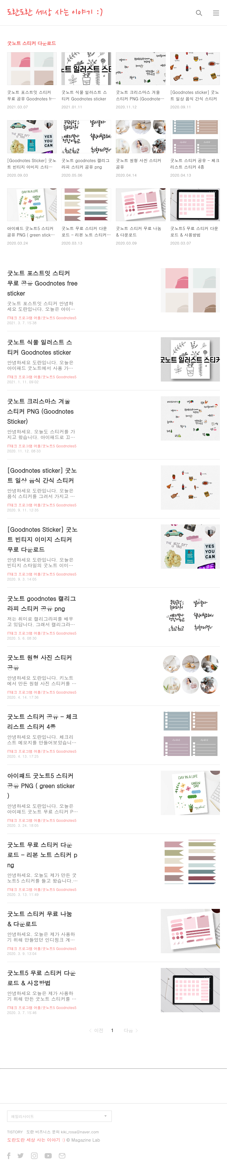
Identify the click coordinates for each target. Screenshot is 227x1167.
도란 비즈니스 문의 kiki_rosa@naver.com (62, 1132)
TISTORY (15, 1132)
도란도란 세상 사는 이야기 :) (55, 13)
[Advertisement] (113, 1053)
